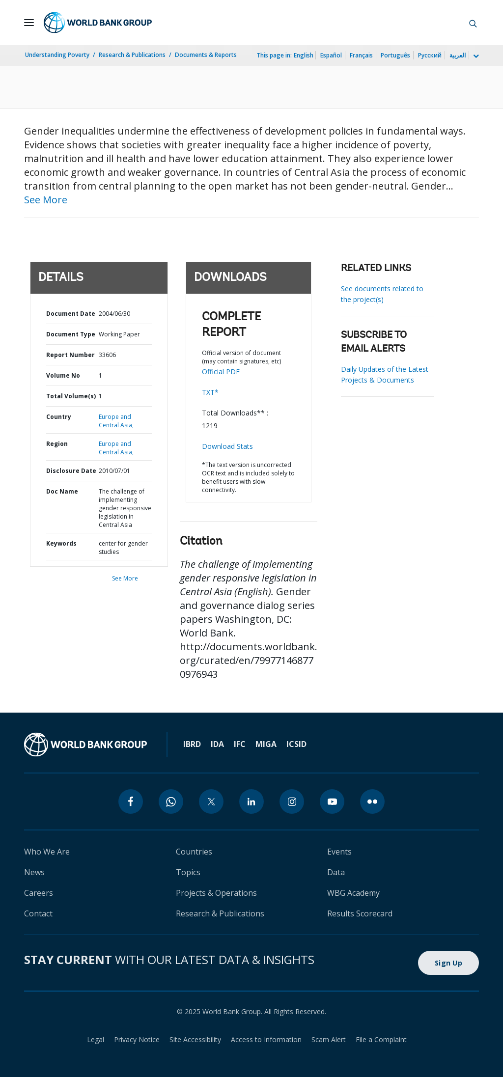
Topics (188, 872)
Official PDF (221, 371)
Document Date (70, 313)
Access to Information (266, 1039)
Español (331, 55)
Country (58, 417)
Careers (38, 892)
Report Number (70, 355)
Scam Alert (328, 1039)
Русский (430, 55)
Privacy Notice (137, 1039)
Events (339, 851)
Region (57, 444)
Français (361, 55)
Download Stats (227, 446)
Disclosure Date (71, 471)
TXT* (210, 392)
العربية (457, 55)
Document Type (70, 334)
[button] (473, 22)
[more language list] (475, 56)
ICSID (296, 744)
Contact (38, 913)
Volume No (63, 375)
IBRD (192, 744)
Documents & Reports (206, 55)
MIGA (266, 744)
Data (336, 872)
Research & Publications (132, 55)
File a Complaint (381, 1039)
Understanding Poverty (57, 55)
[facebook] (130, 801)
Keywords (61, 543)
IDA (217, 744)
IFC (240, 744)
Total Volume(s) (71, 396)
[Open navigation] (29, 22)
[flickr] (372, 801)
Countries (194, 851)
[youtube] (332, 801)
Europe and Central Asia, (116, 421)
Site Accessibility (195, 1039)
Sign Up (448, 962)
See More (45, 199)
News (34, 872)
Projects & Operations (216, 892)
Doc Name (62, 491)
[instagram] (291, 801)
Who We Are (47, 851)
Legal (95, 1039)
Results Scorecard (359, 913)
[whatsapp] (171, 801)
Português (395, 55)
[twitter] (211, 801)
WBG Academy (353, 892)
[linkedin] (251, 801)
